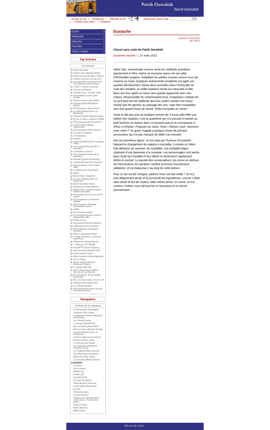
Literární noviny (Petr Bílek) (86, 101)
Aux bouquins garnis (83, 212)
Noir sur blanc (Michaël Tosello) (88, 329)
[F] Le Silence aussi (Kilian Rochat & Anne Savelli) (85, 271)
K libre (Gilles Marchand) (85, 386)
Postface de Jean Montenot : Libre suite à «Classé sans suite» (86, 400)
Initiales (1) (78, 372)
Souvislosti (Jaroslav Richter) (87, 223)
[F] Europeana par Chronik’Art (87, 122)
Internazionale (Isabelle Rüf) (86, 251)
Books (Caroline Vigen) (84, 184)
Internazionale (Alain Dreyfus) (87, 130)
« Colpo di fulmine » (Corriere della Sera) (87, 238)
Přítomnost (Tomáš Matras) (86, 187)
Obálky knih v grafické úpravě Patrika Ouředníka (87, 191)
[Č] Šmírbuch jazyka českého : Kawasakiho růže (87, 216)
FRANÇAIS (98, 19)
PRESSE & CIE (117, 19)
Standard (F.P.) (80, 377)
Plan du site (130, 425)
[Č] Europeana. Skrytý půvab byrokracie (86, 276)
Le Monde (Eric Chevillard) (85, 170)
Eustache (105, 21)
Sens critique (79, 259)
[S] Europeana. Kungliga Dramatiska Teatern (84, 205)
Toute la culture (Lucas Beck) (87, 337)
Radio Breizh (79, 411)
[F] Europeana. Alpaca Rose (86, 108)
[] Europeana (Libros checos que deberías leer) (87, 290)
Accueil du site (78, 19)
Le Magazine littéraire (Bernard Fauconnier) (87, 317)
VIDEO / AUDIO (79, 51)
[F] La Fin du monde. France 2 (88, 280)
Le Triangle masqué (82, 286)
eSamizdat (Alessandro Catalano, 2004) (88, 143)
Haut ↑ (142, 425)
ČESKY (75, 31)
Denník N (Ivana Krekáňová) (86, 159)
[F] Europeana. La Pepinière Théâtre (86, 201)
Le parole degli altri (82, 267)
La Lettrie (77, 366)
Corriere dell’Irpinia (82, 90)
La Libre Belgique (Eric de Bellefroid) (85, 112)
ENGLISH (76, 41)
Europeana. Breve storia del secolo (87, 196)
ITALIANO (76, 46)
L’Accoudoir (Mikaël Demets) (86, 360)
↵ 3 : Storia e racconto (85, 87)
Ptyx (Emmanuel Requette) (85, 354)
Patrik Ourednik (80, 70)
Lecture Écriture (80, 395)
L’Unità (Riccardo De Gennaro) (87, 162)
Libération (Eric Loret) (83, 313)
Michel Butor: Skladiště (84, 176)
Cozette (76, 389)
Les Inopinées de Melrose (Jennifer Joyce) (85, 347)
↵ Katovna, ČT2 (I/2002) (84, 245)
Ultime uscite (79, 220)
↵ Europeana (79, 136)
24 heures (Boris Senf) (83, 340)
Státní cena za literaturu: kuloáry (88, 76)
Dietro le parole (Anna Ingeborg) (88, 256)
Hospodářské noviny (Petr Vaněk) (85, 97)
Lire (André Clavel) (82, 321)
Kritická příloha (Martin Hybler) (85, 104)
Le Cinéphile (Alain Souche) (86, 351)
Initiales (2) (78, 374)
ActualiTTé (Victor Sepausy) (86, 248)
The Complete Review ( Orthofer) (86, 148)
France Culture (80, 405)
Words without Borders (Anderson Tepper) (84, 263)
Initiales (77, 139)
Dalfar (76, 173)
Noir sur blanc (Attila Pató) (85, 326)
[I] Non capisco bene (83, 254)
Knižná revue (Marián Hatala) (86, 73)
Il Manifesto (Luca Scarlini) (85, 226)
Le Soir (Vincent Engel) (84, 343)
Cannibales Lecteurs (83, 152)
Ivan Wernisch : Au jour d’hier (87, 93)
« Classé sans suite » (84, 21)
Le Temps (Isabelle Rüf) (84, 324)
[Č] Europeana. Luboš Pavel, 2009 (86, 166)
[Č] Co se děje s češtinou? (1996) (88, 119)
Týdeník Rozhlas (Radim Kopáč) (88, 116)
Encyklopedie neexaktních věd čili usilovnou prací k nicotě (87, 83)
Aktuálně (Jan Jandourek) (85, 283)
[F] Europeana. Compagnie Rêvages (85, 230)
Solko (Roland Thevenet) (84, 383)
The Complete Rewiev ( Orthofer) (86, 155)
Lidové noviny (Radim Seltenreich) (83, 126)
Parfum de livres (81, 392)
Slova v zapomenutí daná (85, 234)
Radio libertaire (80, 408)
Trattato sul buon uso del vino (87, 79)
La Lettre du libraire (82, 133)
